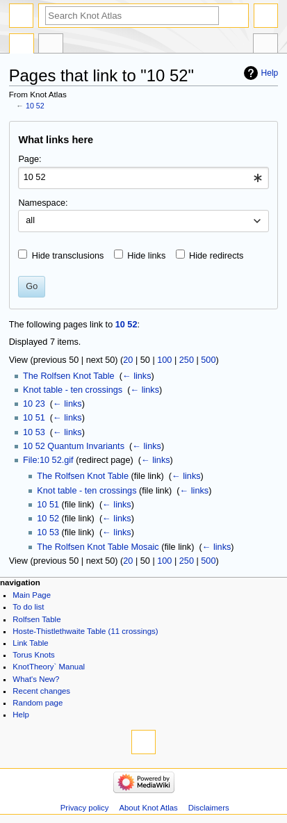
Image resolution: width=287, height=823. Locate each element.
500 (208, 360)
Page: (29, 159)
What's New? (36, 679)
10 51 (34, 418)
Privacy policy (84, 808)
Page (21, 45)
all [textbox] (30, 220)
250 (186, 360)
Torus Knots (33, 655)
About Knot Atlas (148, 808)
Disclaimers (208, 808)
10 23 (34, 404)
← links (136, 376)
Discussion (51, 45)
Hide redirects (216, 256)
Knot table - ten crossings (72, 390)
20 (128, 360)
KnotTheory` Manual (49, 666)
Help (270, 73)
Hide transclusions (68, 256)
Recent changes (41, 691)
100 (164, 360)
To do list (28, 607)
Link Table (30, 643)
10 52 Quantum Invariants (73, 446)
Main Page (32, 595)
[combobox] (143, 178)
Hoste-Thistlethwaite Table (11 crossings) (85, 631)
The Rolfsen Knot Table (69, 376)
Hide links (146, 256)
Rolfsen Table (36, 619)
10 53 (34, 432)
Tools (265, 45)
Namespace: (42, 203)
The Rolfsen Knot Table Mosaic (97, 547)
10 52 (35, 105)
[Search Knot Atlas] (132, 15)
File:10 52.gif (48, 460)
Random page (38, 703)
